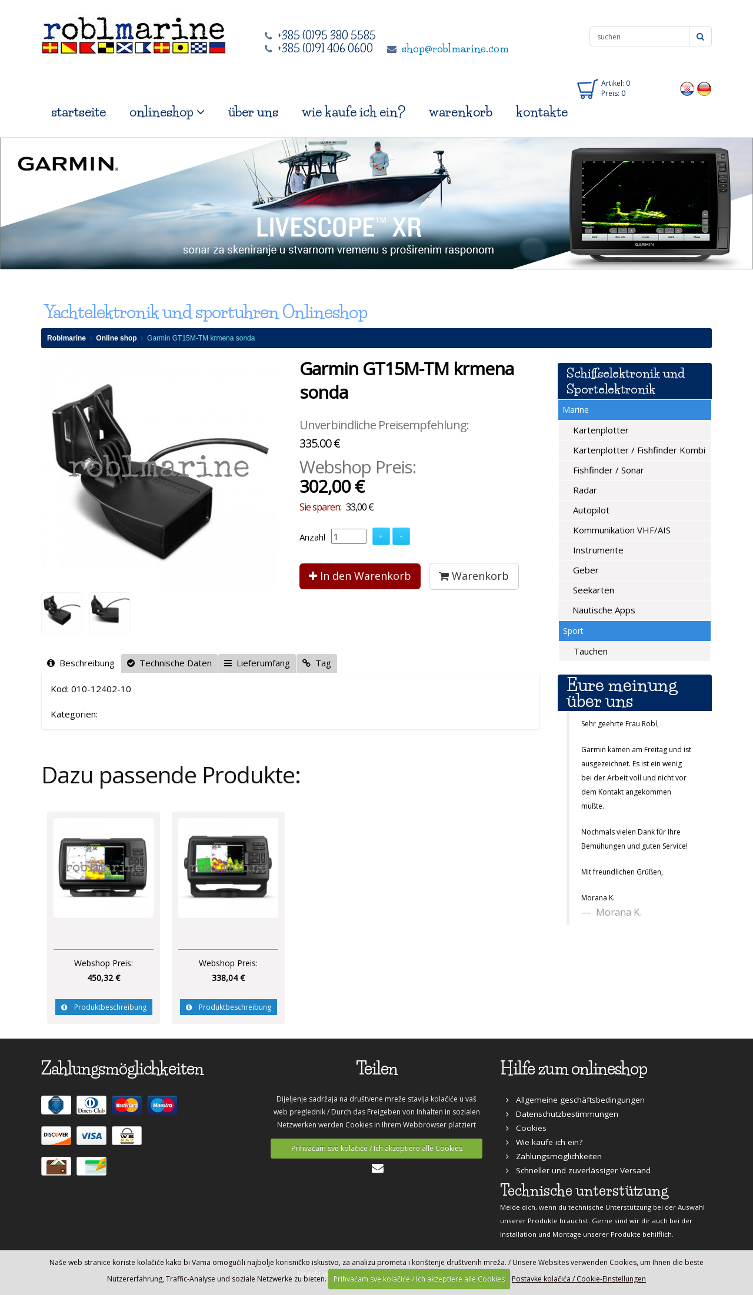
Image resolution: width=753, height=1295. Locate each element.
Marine (575, 409)
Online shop (116, 338)
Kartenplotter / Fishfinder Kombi (638, 450)
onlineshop (167, 112)
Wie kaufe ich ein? (544, 1142)
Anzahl (312, 537)
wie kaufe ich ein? (353, 112)
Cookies (526, 1128)
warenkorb (460, 112)
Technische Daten (169, 663)
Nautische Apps (602, 610)
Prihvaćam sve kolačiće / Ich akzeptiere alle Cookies (376, 1148)
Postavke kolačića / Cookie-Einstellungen (579, 1279)
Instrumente (597, 550)
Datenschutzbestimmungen (562, 1114)
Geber (585, 570)
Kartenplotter (600, 430)
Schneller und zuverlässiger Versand (578, 1170)
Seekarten (592, 590)
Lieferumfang (257, 663)
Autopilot (590, 510)
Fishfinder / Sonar (607, 470)
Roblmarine (66, 338)
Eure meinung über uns (622, 693)
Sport (573, 630)
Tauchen (589, 651)
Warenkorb (474, 576)
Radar (584, 490)
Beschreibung (81, 663)
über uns (253, 112)
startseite (78, 112)
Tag (316, 663)
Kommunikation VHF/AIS (621, 530)
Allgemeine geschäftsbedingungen (575, 1099)
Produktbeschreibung (103, 1007)
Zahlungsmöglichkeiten (554, 1156)
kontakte (542, 112)
